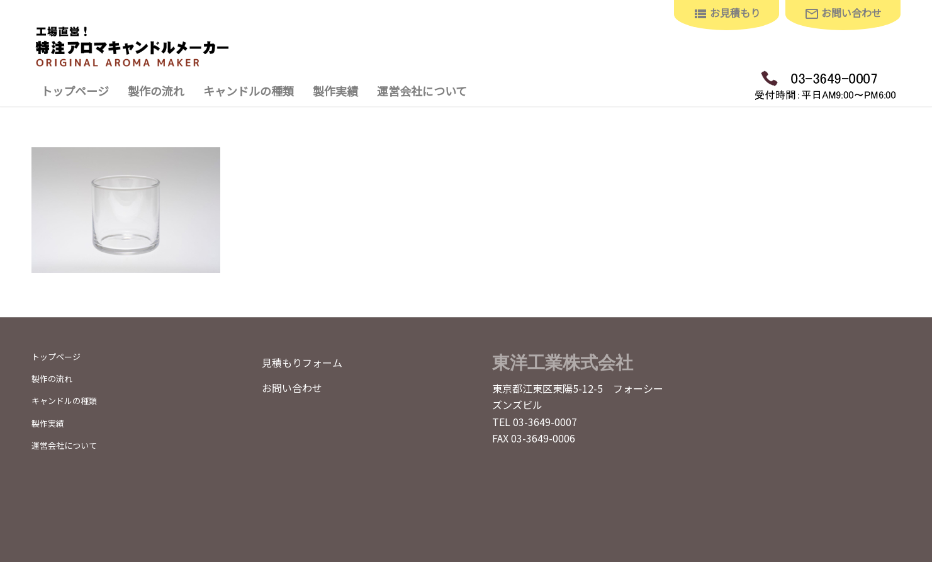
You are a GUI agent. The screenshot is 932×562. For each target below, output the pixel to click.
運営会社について (64, 445)
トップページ (56, 356)
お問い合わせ (292, 387)
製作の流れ (51, 379)
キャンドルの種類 (64, 401)
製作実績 (47, 423)
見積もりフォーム (302, 362)
